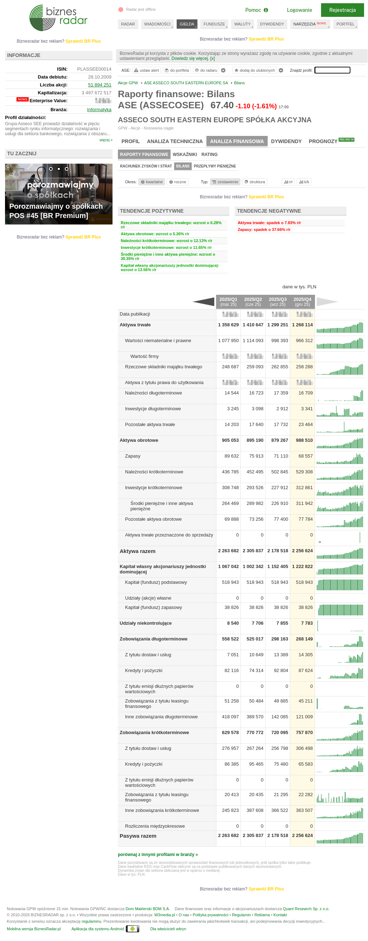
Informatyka (99, 109)
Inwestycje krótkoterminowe (153, 487)
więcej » (106, 140)
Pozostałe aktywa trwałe (150, 424)
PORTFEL (345, 24)
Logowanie (299, 10)
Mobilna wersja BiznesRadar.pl (34, 929)
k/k (303, 182)
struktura (254, 182)
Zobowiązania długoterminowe (153, 639)
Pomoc (256, 10)
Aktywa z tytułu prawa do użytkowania (164, 382)
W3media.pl (164, 915)
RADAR (128, 24)
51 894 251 (99, 85)
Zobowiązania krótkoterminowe (154, 732)
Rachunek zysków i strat (146, 166)
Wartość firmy (144, 356)
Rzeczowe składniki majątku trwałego (163, 366)
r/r (288, 182)
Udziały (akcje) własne (148, 598)
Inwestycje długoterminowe (153, 408)
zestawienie (224, 182)
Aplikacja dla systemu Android (97, 929)
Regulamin (241, 915)
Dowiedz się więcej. (190, 58)
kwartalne (151, 182)
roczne (177, 182)
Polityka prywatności (211, 915)
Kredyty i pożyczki (143, 670)
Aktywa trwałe (135, 324)
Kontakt (280, 915)
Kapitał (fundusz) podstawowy (156, 582)
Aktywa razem (138, 551)
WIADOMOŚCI (157, 24)
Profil (130, 141)
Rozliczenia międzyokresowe (155, 826)
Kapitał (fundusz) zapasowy (153, 607)
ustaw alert (146, 70)
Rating (209, 154)
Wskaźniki (185, 154)
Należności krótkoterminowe (154, 471)
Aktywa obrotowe (139, 440)
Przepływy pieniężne (215, 166)
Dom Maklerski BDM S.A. (147, 909)
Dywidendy (286, 141)
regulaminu (91, 921)
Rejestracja (342, 10)
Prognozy (331, 141)
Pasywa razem (138, 836)
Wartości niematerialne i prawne (158, 340)
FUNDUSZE (214, 24)
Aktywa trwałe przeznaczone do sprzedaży (169, 535)
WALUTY (242, 24)
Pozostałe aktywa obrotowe (153, 519)
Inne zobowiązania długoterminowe (161, 716)
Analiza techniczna (175, 141)
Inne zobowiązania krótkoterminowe (162, 810)
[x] (212, 58)
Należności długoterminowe (153, 393)
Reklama (262, 915)
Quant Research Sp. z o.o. (306, 909)
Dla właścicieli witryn (168, 929)
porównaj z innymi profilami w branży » (158, 854)
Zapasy (132, 456)
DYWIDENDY (272, 24)
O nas (183, 915)
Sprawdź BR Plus (266, 39)
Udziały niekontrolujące (146, 623)
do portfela (176, 70)
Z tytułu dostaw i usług (148, 654)
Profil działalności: (25, 117)
